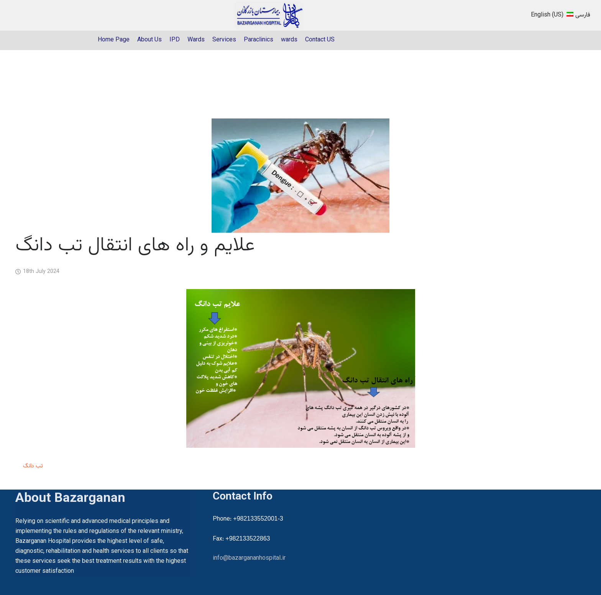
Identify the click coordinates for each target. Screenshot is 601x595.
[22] (269, 15)
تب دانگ (33, 466)
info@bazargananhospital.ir (249, 558)
